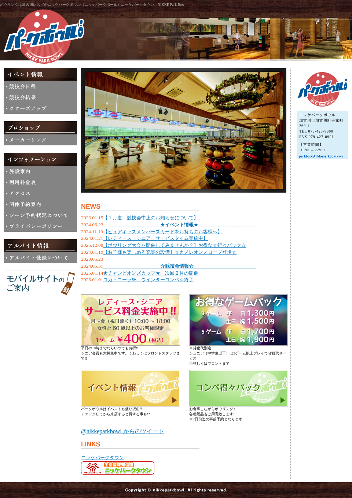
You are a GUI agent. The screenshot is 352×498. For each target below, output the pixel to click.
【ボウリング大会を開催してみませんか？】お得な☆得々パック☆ (174, 245)
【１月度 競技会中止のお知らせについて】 (150, 217)
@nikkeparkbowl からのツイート (122, 431)
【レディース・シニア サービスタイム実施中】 (155, 238)
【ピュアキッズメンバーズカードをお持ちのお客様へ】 (162, 231)
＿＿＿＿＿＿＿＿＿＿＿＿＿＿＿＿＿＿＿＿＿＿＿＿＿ (179, 266)
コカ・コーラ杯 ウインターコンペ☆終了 (148, 279)
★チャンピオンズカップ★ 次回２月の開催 (150, 273)
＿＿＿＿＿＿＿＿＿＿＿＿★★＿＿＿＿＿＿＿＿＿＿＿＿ (179, 224)
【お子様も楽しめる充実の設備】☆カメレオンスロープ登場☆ (169, 252)
